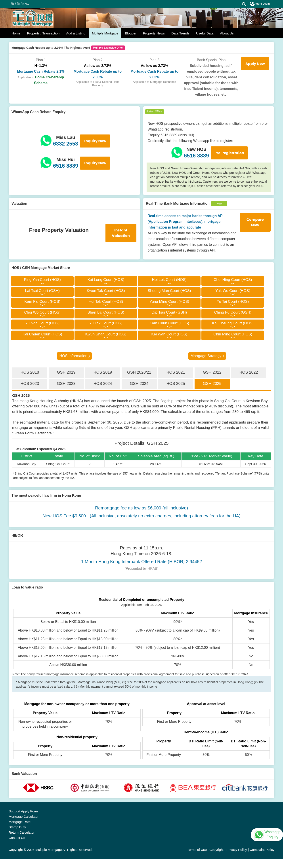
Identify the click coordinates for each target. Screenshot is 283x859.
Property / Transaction (43, 33)
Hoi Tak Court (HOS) (106, 301)
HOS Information (73, 356)
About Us (227, 33)
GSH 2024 (139, 383)
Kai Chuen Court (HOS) (42, 334)
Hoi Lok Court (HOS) (169, 280)
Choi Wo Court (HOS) (42, 312)
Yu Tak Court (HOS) (105, 323)
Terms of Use (197, 849)
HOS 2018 (29, 372)
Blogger (130, 33)
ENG (25, 4)
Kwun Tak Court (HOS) (106, 291)
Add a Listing (75, 33)
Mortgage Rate (20, 822)
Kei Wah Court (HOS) (169, 334)
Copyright (216, 849)
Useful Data (204, 33)
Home (16, 33)
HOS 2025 (175, 383)
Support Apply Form (23, 811)
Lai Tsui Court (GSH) (42, 291)
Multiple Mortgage (105, 33)
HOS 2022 (248, 372)
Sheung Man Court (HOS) (169, 291)
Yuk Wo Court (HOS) (232, 291)
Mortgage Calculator (23, 816)
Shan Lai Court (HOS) (106, 312)
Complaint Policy (262, 849)
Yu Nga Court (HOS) (42, 323)
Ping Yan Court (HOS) (42, 280)
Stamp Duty (17, 827)
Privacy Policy (236, 849)
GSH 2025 (212, 383)
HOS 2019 (102, 372)
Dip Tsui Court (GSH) (169, 312)
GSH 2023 (66, 383)
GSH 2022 (212, 372)
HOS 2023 (29, 383)
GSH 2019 (66, 372)
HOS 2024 (102, 383)
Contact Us (17, 838)
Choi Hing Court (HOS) (233, 280)
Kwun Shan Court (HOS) (105, 334)
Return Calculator (21, 832)
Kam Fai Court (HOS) (42, 301)
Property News (154, 33)
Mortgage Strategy (206, 356)
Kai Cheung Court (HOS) (233, 323)
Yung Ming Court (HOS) (169, 301)
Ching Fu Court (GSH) (232, 312)
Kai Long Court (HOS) (106, 280)
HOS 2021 (175, 372)
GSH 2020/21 (139, 372)
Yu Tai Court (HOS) (233, 301)
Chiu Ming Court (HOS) (232, 334)
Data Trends (180, 33)
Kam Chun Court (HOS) (169, 323)
